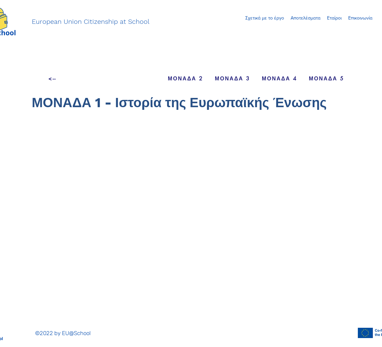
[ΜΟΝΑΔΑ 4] (279, 78)
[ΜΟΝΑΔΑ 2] (185, 78)
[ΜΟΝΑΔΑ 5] (326, 78)
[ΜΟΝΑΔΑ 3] (232, 78)
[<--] (52, 78)
